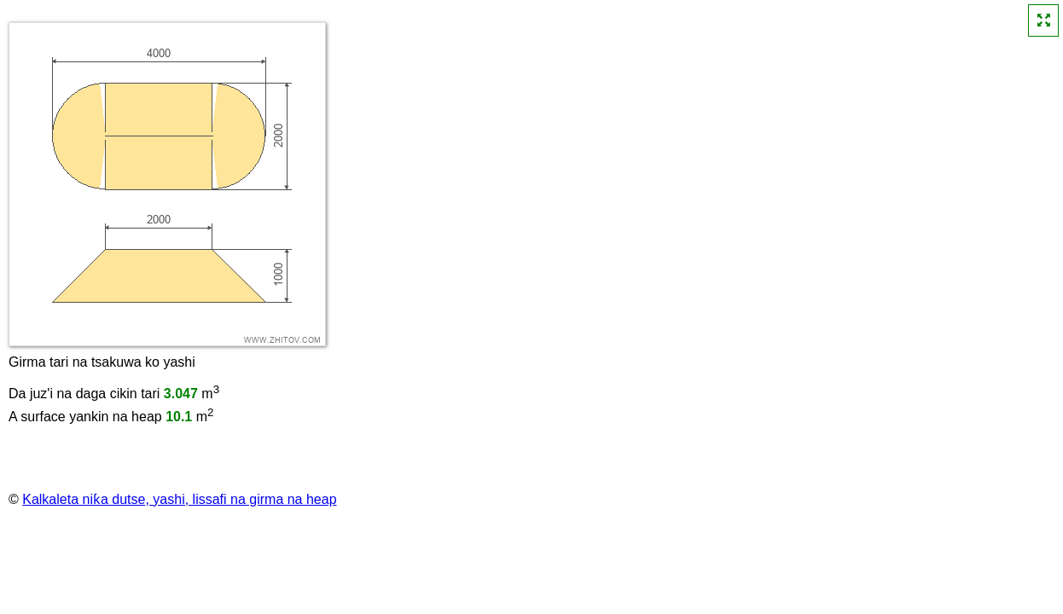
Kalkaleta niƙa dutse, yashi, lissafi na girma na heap (179, 499)
